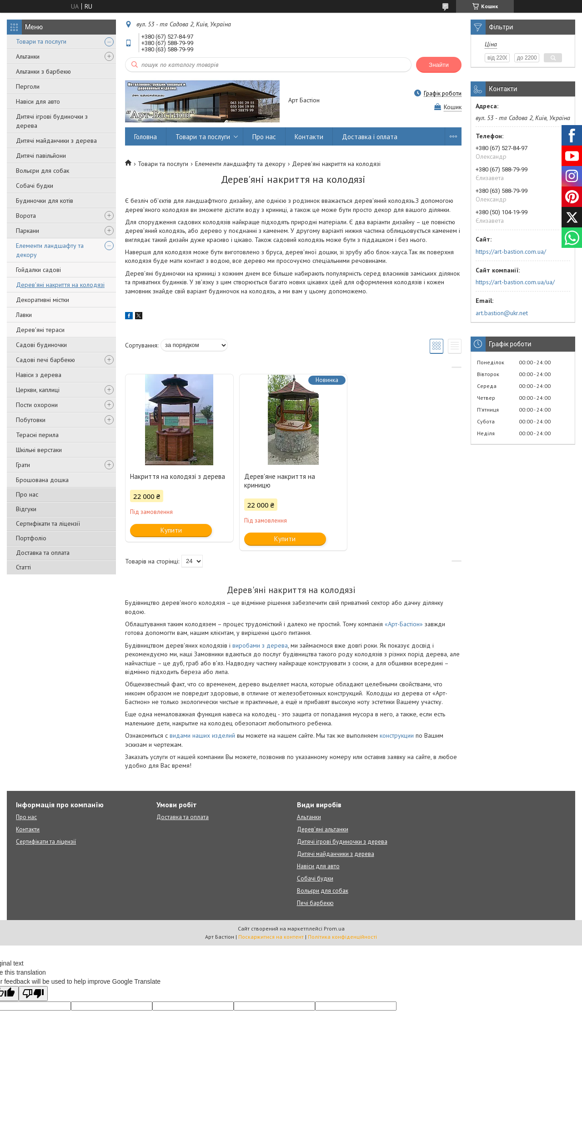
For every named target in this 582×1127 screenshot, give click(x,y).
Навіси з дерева (38, 375)
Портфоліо (31, 538)
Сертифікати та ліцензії (48, 523)
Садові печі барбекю (45, 360)
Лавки (24, 315)
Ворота (26, 215)
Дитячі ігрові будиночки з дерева (52, 121)
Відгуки (26, 509)
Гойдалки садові (38, 270)
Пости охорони (37, 405)
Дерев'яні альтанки (322, 829)
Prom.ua (334, 928)
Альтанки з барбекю (43, 71)
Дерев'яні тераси (40, 330)
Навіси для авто (38, 101)
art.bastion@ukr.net (502, 313)
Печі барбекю (315, 903)
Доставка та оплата (43, 552)
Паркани (27, 230)
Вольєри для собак (42, 170)
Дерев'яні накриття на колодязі (60, 285)
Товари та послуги (41, 41)
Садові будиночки (41, 345)
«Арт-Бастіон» (404, 624)
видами (181, 735)
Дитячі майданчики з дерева (56, 140)
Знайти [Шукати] (439, 64)
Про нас (27, 494)
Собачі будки (34, 185)
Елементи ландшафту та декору (50, 250)
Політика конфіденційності (342, 936)
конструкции (397, 735)
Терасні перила (37, 435)
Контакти (309, 136)
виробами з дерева (260, 645)
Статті (23, 567)
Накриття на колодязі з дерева (177, 476)
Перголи (28, 86)
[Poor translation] (33, 993)
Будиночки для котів (44, 200)
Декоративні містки (42, 300)
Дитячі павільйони (41, 155)
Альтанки (28, 56)
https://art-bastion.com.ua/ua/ (515, 282)
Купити (171, 530)
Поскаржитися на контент (271, 936)
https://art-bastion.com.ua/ (511, 251)
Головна (145, 136)
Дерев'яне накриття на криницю (279, 480)
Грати (23, 465)
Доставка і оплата (369, 136)
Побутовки (30, 420)
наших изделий (213, 735)
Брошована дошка (42, 480)
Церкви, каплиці (38, 390)
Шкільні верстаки (39, 450)
